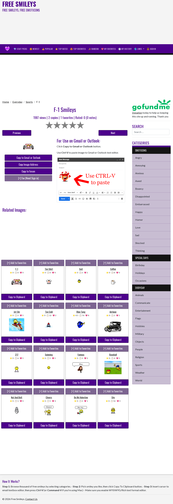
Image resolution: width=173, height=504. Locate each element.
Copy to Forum (28, 171)
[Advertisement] (116, 21)
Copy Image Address (28, 164)
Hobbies (140, 326)
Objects (139, 341)
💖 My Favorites (108, 48)
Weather (140, 372)
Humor (139, 219)
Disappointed (142, 196)
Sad (137, 235)
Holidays (140, 272)
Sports (29, 101)
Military (139, 333)
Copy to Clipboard (16, 297)
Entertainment (142, 310)
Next (113, 133)
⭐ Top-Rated (61, 48)
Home (5, 101)
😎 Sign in (151, 48)
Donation (137, 112)
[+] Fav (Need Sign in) (28, 178)
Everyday (17, 101)
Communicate (142, 302)
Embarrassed (142, 204)
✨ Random (93, 48)
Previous (17, 133)
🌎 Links (138, 48)
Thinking (140, 250)
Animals (139, 295)
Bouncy (139, 188)
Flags (138, 318)
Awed (138, 180)
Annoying (140, 165)
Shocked (139, 242)
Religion (139, 357)
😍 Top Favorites (78, 48)
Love (137, 227)
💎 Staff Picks (20, 48)
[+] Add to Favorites (16, 263)
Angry (138, 157)
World (138, 380)
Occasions (140, 280)
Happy (139, 211)
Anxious (139, 173)
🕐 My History (125, 48)
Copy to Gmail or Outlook (28, 158)
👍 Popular (47, 48)
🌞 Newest (34, 48)
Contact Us (31, 498)
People (139, 349)
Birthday (140, 265)
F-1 (38, 101)
